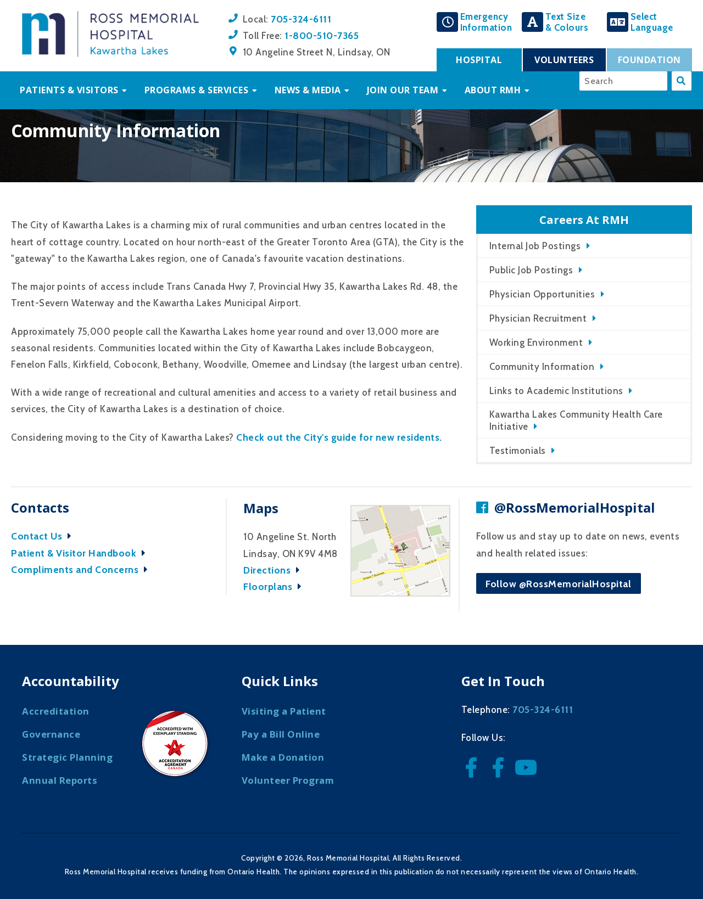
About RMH (493, 90)
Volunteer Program (288, 780)
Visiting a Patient (284, 711)
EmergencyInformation (486, 22)
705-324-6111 (301, 19)
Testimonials (517, 450)
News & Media (308, 90)
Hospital (479, 60)
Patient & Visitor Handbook (81, 553)
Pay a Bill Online (281, 734)
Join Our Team (403, 90)
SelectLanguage (652, 22)
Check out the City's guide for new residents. (339, 437)
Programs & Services (196, 90)
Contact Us (44, 536)
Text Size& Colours (567, 22)
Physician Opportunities (542, 294)
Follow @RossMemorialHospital (558, 583)
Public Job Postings (531, 270)
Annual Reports (59, 780)
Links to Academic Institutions (556, 390)
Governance (51, 734)
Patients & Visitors (69, 90)
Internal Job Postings (535, 245)
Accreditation (56, 711)
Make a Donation (283, 757)
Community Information (542, 366)
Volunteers (564, 60)
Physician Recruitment (538, 318)
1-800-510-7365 (321, 35)
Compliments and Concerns (82, 569)
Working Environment (536, 342)
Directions (274, 570)
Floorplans (275, 586)
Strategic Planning (67, 757)
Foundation (649, 60)
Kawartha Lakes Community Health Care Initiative (576, 420)
